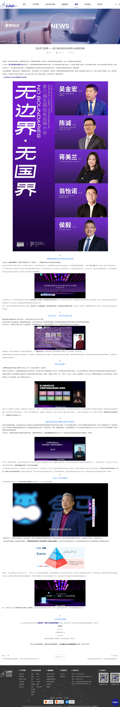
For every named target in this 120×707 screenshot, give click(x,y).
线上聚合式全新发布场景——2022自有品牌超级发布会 (102, 659)
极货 (38, 674)
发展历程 (21, 676)
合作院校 (21, 681)
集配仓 (48, 687)
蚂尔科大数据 (50, 681)
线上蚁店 (66, 698)
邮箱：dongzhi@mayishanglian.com (82, 676)
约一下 (38, 676)
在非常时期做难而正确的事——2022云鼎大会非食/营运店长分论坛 (21, 659)
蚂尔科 (100, 4)
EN (116, 4)
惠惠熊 (33, 684)
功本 (32, 681)
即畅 (32, 694)
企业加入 (62, 674)
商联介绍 (21, 674)
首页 (24, 4)
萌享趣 (33, 689)
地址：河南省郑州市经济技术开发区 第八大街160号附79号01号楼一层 (82, 682)
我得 (32, 674)
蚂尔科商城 (59, 698)
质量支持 (49, 684)
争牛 (32, 679)
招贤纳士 (62, 676)
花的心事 (39, 687)
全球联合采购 (50, 676)
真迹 (38, 684)
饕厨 (32, 676)
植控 (32, 687)
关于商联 (36, 4)
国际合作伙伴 (22, 679)
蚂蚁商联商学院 (51, 679)
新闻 (76, 5)
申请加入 (115, 702)
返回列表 (60, 657)
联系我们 (88, 4)
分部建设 (21, 684)
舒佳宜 (38, 681)
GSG (38, 679)
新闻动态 (14, 41)
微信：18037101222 (77, 679)
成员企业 (21, 687)
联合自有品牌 (50, 4)
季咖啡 (33, 692)
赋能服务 (65, 4)
